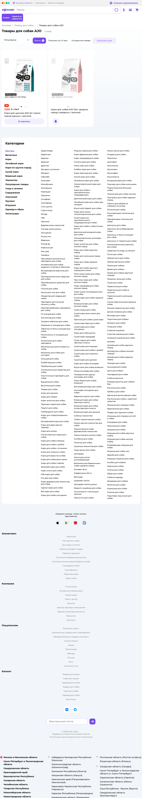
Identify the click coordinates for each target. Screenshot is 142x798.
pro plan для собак (49, 478)
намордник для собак (117, 374)
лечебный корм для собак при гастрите (88, 203)
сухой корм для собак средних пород (88, 299)
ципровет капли (81, 480)
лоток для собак (115, 254)
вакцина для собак (50, 382)
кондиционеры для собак (119, 180)
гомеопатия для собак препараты (51, 342)
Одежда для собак (71, 695)
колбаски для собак (83, 439)
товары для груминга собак (120, 412)
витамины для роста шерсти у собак (55, 348)
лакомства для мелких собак (87, 435)
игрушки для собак (116, 429)
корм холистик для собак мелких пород (86, 245)
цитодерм (79, 454)
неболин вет (47, 248)
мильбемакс (47, 184)
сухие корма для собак (85, 310)
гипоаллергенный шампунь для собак (120, 245)
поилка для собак (115, 492)
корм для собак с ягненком (54, 448)
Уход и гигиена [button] (14, 188)
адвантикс (46, 154)
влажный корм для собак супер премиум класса (86, 407)
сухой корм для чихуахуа (85, 346)
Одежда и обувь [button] (14, 209)
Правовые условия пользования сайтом (71, 734)
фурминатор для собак (118, 409)
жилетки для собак (116, 485)
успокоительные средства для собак (55, 371)
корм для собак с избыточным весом (88, 227)
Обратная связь (71, 574)
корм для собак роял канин (54, 459)
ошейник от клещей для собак (55, 325)
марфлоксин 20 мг (83, 473)
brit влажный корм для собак (88, 387)
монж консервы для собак (86, 371)
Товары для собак (24, 25)
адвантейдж (47, 151)
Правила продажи (71, 553)
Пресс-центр (71, 599)
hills (43, 218)
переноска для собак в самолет (118, 291)
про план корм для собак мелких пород (86, 281)
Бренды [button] (9, 151)
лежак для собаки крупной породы (120, 274)
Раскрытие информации (71, 591)
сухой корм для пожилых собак (86, 355)
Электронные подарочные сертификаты (71, 632)
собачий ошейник (115, 330)
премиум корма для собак (53, 404)
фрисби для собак (115, 455)
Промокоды (71, 649)
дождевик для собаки (117, 481)
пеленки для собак (116, 209)
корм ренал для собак (84, 450)
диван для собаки (115, 269)
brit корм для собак (50, 491)
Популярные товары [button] (17, 184)
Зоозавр (6, 25)
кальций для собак (50, 359)
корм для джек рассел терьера (52, 426)
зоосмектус (112, 165)
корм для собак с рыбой (52, 444)
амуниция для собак (117, 367)
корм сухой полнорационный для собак (88, 293)
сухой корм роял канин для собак (87, 314)
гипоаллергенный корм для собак (87, 185)
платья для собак (115, 470)
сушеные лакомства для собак (88, 446)
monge (44, 214)
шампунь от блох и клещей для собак (120, 236)
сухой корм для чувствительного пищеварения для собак (85, 220)
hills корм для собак (50, 474)
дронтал (45, 165)
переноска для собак (117, 286)
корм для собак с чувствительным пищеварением (82, 192)
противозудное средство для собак (55, 283)
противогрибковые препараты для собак (55, 309)
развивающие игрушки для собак (120, 446)
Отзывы (71, 657)
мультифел (112, 173)
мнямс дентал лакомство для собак (88, 424)
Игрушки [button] (10, 205)
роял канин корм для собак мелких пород (87, 275)
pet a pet (45, 251)
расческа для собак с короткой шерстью (122, 400)
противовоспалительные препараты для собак (53, 260)
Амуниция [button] (11, 197)
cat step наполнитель (51, 229)
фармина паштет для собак (87, 396)
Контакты (71, 620)
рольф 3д (45, 244)
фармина (45, 240)
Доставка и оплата (71, 545)
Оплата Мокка (71, 641)
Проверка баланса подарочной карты (71, 637)
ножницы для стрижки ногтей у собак (121, 417)
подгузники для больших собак (119, 189)
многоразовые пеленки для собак (120, 214)
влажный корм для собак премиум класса (86, 401)
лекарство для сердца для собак (53, 297)
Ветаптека (71, 699)
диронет (45, 162)
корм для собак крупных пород (85, 251)
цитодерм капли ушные (85, 484)
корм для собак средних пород (85, 263)
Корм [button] (8, 159)
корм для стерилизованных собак (54, 416)
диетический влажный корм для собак (87, 233)
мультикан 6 (113, 177)
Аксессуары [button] (12, 213)
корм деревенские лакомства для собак (55, 483)
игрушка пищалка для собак (120, 459)
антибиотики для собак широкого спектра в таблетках (55, 266)
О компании (71, 586)
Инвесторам (71, 595)
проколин (112, 158)
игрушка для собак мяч (118, 451)
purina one (46, 236)
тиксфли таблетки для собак (54, 321)
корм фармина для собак (86, 154)
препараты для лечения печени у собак (52, 303)
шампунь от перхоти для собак (122, 241)
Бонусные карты (71, 628)
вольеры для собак (116, 315)
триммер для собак (116, 426)
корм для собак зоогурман (54, 495)
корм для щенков (49, 393)
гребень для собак (116, 391)
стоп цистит (46, 207)
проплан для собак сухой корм (88, 319)
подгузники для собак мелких (121, 194)
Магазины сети (71, 666)
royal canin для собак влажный (88, 367)
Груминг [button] (10, 201)
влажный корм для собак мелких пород (86, 305)
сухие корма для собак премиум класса (85, 341)
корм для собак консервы (86, 363)
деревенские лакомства (52, 225)
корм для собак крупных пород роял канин (85, 269)
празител (45, 195)
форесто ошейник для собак (87, 488)
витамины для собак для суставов (52, 354)
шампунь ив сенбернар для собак (120, 230)
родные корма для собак (86, 151)
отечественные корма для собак (53, 436)
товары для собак (49, 389)
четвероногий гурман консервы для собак (84, 375)
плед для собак (114, 327)
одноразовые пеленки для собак (120, 220)
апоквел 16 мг (80, 469)
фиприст (45, 173)
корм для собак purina (84, 333)
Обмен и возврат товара (71, 549)
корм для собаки (49, 397)
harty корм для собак (84, 165)
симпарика (46, 203)
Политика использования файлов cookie (71, 561)
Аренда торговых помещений (71, 607)
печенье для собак (83, 442)
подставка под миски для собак (119, 497)
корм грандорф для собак (86, 158)
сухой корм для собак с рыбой (88, 350)
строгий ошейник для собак (120, 334)
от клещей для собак (51, 314)
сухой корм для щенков (85, 360)
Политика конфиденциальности (71, 557)
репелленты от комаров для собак (54, 336)
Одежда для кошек (71, 683)
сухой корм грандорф (84, 337)
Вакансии (71, 616)
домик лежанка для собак (119, 312)
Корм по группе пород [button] (18, 167)
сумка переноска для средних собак (121, 303)
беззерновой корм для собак (55, 421)
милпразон (46, 188)
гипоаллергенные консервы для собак (87, 239)
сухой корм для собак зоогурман (84, 328)
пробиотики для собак (52, 366)
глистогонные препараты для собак (55, 377)
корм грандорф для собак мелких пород (86, 287)
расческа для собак (116, 388)
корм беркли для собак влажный (85, 381)
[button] (17, 40)
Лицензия (71, 536)
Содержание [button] (12, 192)
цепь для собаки (115, 371)
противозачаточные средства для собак (55, 277)
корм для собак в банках (52, 441)
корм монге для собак (51, 470)
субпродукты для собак (52, 412)
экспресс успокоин (50, 169)
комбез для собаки (116, 462)
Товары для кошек (71, 674)
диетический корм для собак (88, 198)
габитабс (45, 177)
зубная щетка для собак (118, 262)
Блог (71, 662)
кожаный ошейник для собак (121, 338)
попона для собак (49, 289)
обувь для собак (115, 473)
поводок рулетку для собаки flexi (121, 383)
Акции (71, 645)
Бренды (71, 653)
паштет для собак (49, 408)
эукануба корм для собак (53, 467)
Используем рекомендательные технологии (71, 737)
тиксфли (45, 255)
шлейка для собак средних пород (120, 358)
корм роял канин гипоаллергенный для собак (87, 213)
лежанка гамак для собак (119, 279)
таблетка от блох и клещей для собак (55, 330)
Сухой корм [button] (12, 171)
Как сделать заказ (71, 541)
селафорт (45, 199)
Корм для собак (71, 691)
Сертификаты (71, 570)
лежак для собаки (115, 265)
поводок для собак (116, 363)
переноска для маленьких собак (119, 297)
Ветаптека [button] (11, 155)
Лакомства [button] (11, 180)
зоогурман (46, 233)
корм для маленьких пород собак (87, 257)
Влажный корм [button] (13, 176)
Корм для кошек (71, 678)
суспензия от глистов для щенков (86, 492)
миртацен (46, 192)
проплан (45, 221)
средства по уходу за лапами (121, 250)
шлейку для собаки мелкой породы (120, 352)
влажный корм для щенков (87, 412)
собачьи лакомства (83, 416)
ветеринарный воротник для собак (54, 271)
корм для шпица (49, 431)
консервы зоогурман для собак (86, 391)
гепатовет (45, 180)
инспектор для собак (51, 318)
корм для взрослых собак (53, 456)
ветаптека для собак (51, 385)
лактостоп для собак (84, 498)
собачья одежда (115, 477)
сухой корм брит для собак (87, 323)
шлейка (111, 341)
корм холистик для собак (53, 400)
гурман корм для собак (52, 488)
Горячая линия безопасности (71, 612)
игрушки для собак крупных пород (120, 434)
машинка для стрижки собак (120, 405)
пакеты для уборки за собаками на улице (117, 204)
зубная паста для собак (118, 258)
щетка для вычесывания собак (121, 395)
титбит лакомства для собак (87, 419)
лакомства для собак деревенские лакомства (85, 430)
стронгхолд (46, 210)
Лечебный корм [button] (14, 163)
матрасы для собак (116, 323)
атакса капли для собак (118, 151)
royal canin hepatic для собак (87, 208)
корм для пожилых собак (53, 452)
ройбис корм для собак (85, 169)
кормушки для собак (117, 488)
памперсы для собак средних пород (121, 198)
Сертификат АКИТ (71, 566)
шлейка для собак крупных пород (120, 346)
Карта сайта (71, 578)
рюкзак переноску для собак (121, 308)
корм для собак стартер (52, 463)
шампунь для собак (116, 225)
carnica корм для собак (85, 162)
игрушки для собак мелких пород (120, 440)
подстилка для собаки (117, 319)
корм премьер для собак (86, 173)
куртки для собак (115, 466)
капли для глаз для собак (53, 292)
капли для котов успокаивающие (82, 458)
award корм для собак (84, 177)
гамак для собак (115, 283)
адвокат (45, 158)
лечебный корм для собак (86, 180)
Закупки (71, 603)
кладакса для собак (116, 154)
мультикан (112, 169)
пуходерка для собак (117, 422)
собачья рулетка (115, 378)
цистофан (112, 162)
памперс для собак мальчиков (121, 184)
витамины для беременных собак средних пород (87, 464)
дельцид (78, 477)
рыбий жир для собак (51, 362)
